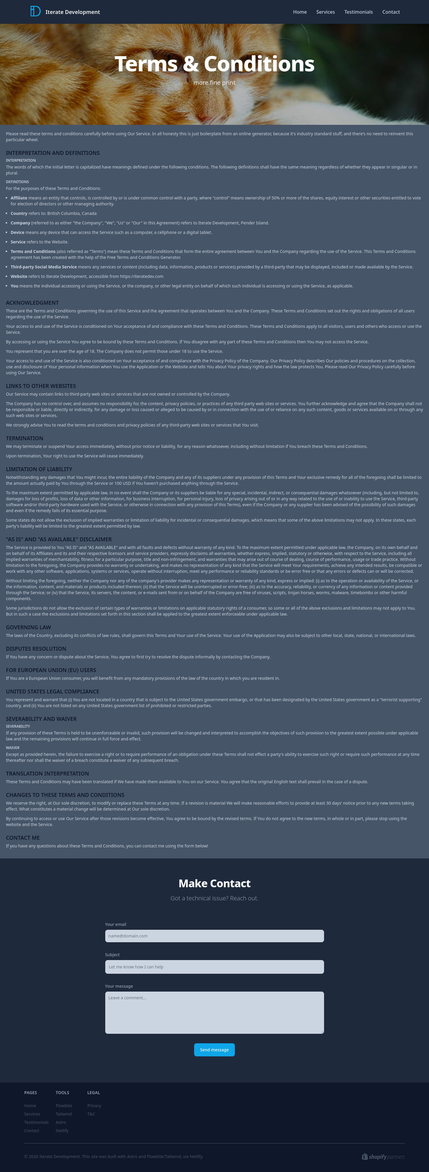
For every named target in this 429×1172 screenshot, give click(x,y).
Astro (61, 1122)
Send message (214, 1050)
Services (325, 12)
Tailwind (64, 1114)
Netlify (62, 1130)
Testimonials (358, 12)
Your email (115, 924)
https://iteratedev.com (142, 276)
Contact (391, 12)
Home (300, 12)
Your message (119, 986)
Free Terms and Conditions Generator (143, 257)
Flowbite (64, 1105)
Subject (112, 954)
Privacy (94, 1105)
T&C (91, 1114)
